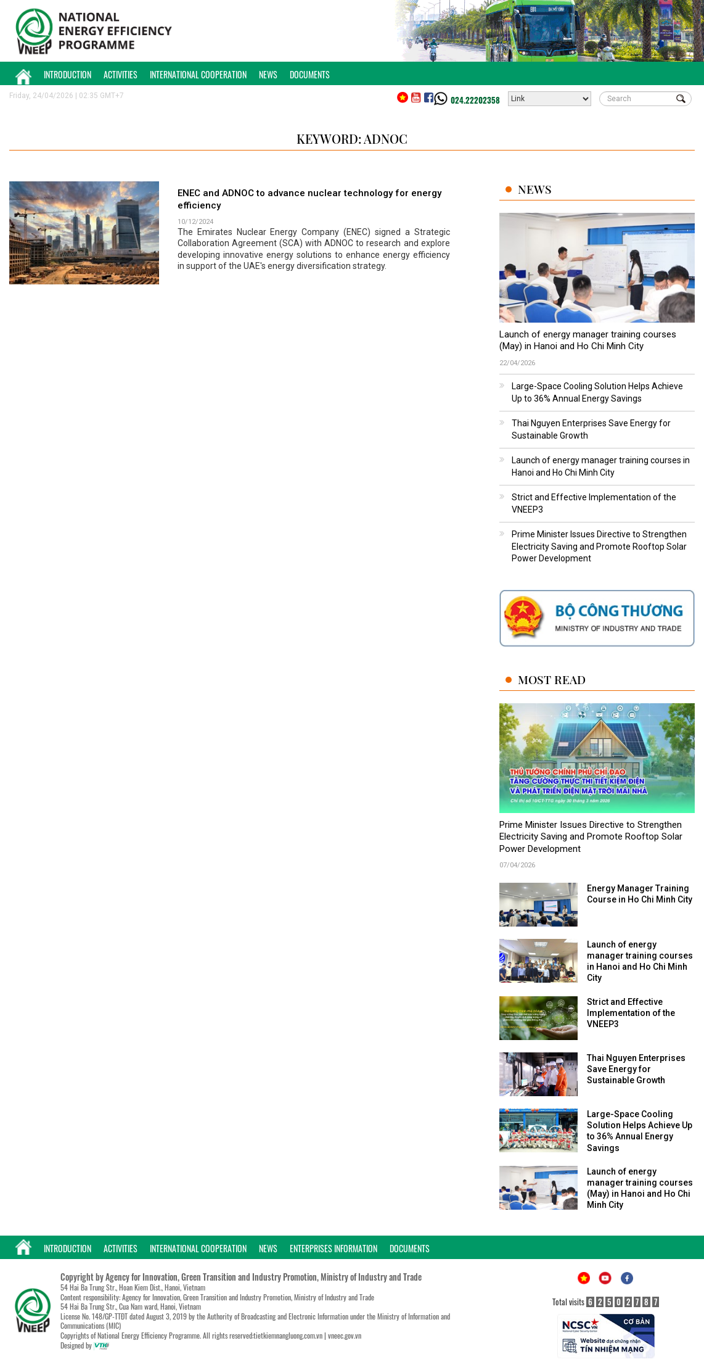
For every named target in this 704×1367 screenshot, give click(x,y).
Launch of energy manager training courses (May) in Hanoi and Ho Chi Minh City (587, 340)
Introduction (67, 74)
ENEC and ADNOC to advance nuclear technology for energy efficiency (309, 199)
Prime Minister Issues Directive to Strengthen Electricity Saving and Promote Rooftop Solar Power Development (599, 546)
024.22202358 (475, 100)
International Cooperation (198, 74)
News (268, 74)
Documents (310, 74)
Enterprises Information (333, 1248)
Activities (120, 74)
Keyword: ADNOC (352, 138)
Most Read (552, 679)
